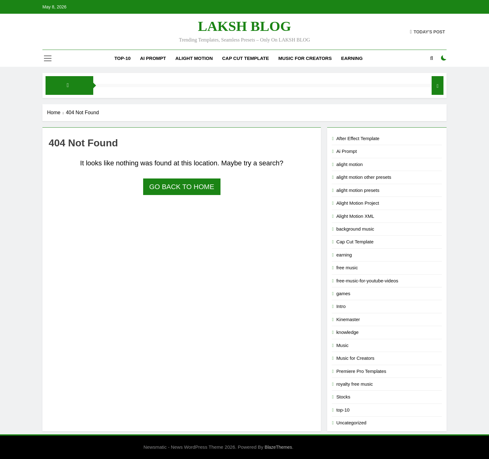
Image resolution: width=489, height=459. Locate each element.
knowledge (347, 332)
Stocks (343, 396)
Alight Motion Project (357, 203)
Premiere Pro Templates (361, 371)
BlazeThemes (278, 447)
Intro (341, 306)
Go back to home (181, 187)
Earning (352, 58)
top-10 (122, 58)
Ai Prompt (153, 58)
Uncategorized (351, 422)
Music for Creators (305, 58)
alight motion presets (357, 190)
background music (355, 229)
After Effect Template (357, 138)
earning (344, 254)
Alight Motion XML (355, 216)
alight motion (194, 58)
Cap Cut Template (245, 58)
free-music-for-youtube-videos (367, 280)
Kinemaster (348, 319)
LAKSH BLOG (244, 26)
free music (347, 267)
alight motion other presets (363, 177)
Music (342, 345)
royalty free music (354, 384)
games (343, 293)
